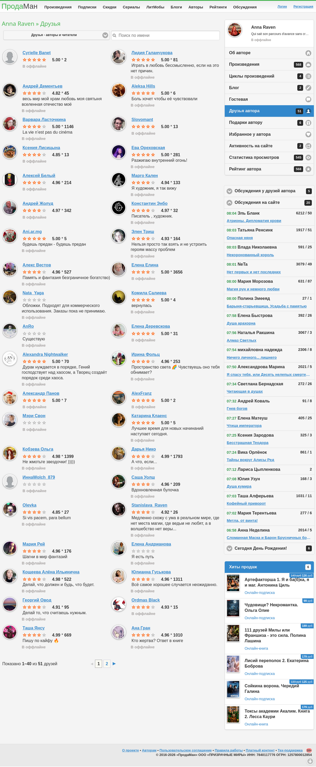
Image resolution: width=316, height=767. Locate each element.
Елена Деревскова (151, 327)
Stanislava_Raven (149, 506)
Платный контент (260, 751)
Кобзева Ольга (38, 450)
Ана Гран (141, 629)
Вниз (310, 761)
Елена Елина (145, 266)
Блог (266, 89)
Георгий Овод (37, 601)
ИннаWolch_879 (39, 478)
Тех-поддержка (290, 751)
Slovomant (142, 120)
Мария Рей (34, 545)
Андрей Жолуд (38, 204)
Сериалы (131, 7)
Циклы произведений (266, 77)
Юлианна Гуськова (151, 573)
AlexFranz (142, 394)
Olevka (29, 506)
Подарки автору (266, 124)
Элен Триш (143, 232)
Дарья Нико (144, 450)
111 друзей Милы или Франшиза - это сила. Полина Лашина (275, 636)
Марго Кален (145, 176)
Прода (20, 6)
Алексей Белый (39, 176)
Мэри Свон (34, 417)
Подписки (87, 7)
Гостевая (238, 100)
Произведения (58, 7)
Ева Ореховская (148, 149)
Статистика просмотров (266, 159)
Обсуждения (245, 7)
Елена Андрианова (151, 545)
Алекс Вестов (37, 266)
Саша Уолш (143, 478)
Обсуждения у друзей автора (275, 192)
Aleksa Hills (143, 87)
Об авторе (239, 54)
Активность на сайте (266, 147)
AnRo (28, 327)
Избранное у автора (250, 135)
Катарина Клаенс (149, 417)
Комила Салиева (149, 294)
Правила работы (229, 751)
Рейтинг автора (266, 170)
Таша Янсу (34, 629)
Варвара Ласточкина (44, 120)
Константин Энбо (150, 204)
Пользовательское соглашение (185, 751)
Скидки (110, 7)
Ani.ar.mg (32, 232)
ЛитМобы (155, 7)
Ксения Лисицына (41, 149)
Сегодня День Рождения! (275, 549)
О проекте (130, 751)
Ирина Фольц (146, 355)
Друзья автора (266, 112)
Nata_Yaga (33, 294)
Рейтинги (218, 7)
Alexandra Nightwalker (45, 355)
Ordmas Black (146, 601)
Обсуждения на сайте (275, 204)
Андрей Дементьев (42, 87)
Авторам (149, 751)
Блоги (176, 7)
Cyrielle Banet (37, 54)
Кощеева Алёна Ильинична (51, 573)
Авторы (195, 7)
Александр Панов (41, 394)
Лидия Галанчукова (152, 54)
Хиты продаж (270, 568)
